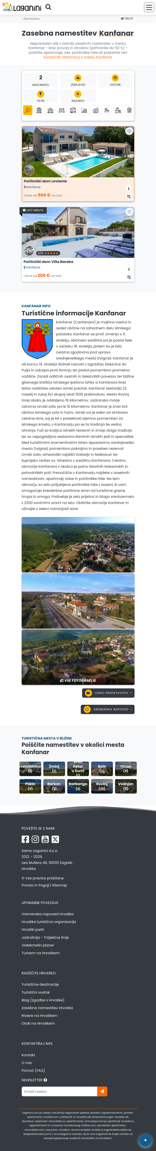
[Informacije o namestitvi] (128, 188)
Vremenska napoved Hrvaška (48, 914)
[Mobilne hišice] (73, 110)
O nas (27, 1062)
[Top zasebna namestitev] (129, 110)
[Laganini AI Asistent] (145, 1140)
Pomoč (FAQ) (33, 1070)
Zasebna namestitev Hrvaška (47, 1007)
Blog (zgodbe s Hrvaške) (43, 1000)
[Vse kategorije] (28, 110)
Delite (127, 18)
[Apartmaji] (39, 110)
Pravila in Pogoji (35, 885)
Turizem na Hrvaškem (41, 953)
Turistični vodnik (36, 992)
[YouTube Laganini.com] (45, 839)
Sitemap (59, 885)
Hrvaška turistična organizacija (49, 921)
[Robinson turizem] (84, 110)
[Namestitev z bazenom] (118, 110)
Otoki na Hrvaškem (38, 1023)
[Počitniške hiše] (50, 110)
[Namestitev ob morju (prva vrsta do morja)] (107, 110)
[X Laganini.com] (55, 839)
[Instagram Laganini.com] (35, 839)
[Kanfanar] (78, 544)
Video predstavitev (107, 693)
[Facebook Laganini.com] (25, 839)
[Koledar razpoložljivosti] (128, 196)
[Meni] (149, 7)
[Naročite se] (102, 1091)
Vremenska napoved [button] (106, 709)
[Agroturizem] (95, 110)
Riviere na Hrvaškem (40, 1015)
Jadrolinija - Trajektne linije (45, 937)
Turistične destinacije (40, 984)
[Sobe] (61, 110)
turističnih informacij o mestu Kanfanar (78, 57)
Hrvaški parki (33, 929)
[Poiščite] (49, 7)
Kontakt (28, 1055)
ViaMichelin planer (38, 945)
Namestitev (31, 19)
